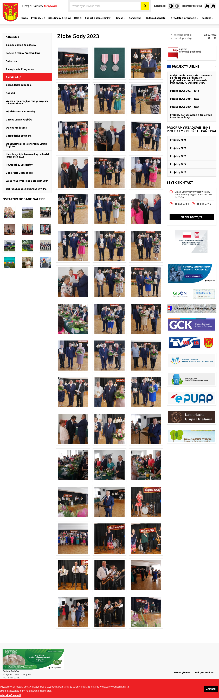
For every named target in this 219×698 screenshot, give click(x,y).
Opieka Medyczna (16, 127)
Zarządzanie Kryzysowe (20, 69)
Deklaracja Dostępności (19, 172)
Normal (177, 6)
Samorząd (138, 18)
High (171, 6)
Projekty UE (40, 18)
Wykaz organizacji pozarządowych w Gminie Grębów (27, 102)
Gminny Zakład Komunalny (21, 45)
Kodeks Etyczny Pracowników (23, 53)
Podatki (10, 93)
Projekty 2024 (178, 164)
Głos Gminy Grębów (61, 18)
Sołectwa (11, 61)
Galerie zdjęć (13, 77)
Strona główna (21, 18)
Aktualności (12, 37)
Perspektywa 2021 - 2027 (184, 107)
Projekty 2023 (178, 156)
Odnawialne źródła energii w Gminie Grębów (27, 145)
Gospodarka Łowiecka (18, 135)
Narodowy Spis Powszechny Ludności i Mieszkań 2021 (27, 155)
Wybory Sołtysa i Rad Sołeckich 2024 (27, 181)
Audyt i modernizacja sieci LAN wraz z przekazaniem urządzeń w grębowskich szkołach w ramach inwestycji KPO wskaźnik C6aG (191, 79)
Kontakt (209, 18)
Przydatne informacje (186, 18)
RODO (80, 18)
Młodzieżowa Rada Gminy (20, 111)
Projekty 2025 (178, 172)
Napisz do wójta (191, 217)
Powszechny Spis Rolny (19, 164)
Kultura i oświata (159, 18)
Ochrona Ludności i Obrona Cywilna (26, 189)
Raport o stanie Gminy (101, 18)
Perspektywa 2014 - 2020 (184, 98)
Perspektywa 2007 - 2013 (184, 90)
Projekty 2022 (178, 148)
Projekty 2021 (178, 140)
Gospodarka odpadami (19, 85)
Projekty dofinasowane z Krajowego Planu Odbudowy (191, 116)
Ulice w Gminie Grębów (19, 119)
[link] (191, 66)
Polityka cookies (204, 672)
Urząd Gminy (39, 6)
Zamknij (211, 690)
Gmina (122, 18)
